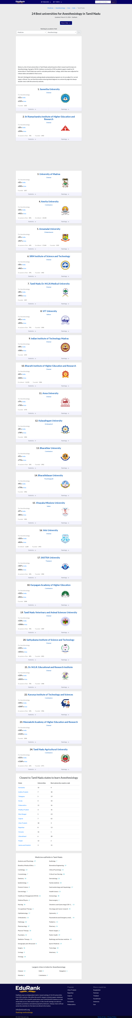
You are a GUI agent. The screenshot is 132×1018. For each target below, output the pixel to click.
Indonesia (96, 1001)
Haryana (21, 832)
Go (79, 32)
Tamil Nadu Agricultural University (49, 749)
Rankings (65, 109)
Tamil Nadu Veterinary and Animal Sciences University (48, 612)
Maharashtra (22, 805)
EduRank (74, 17)
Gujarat (20, 818)
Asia (68, 8)
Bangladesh (96, 990)
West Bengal (22, 814)
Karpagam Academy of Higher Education (48, 585)
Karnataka (21, 787)
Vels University (49, 530)
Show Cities (66, 23)
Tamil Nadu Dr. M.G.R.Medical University (49, 283)
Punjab (20, 841)
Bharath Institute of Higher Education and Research (48, 365)
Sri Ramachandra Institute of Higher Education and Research (49, 118)
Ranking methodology (24, 1012)
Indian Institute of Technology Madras (49, 338)
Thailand (96, 996)
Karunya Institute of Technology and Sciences (48, 694)
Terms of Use (101, 1017)
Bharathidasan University (49, 475)
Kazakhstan (97, 998)
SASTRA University (48, 557)
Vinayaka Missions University (49, 502)
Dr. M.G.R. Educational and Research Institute (49, 667)
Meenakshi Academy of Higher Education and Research (49, 722)
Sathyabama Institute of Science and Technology (48, 639)
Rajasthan (21, 827)
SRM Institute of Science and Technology (48, 256)
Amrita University (49, 201)
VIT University (48, 311)
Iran (94, 1004)
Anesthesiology (60, 8)
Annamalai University (48, 229)
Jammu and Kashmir (24, 845)
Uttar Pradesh (22, 823)
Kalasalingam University (48, 420)
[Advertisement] (31, 51)
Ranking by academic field (49, 29)
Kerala (20, 801)
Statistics (32, 109)
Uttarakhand (22, 836)
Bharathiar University (48, 448)
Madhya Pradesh (23, 810)
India (73, 8)
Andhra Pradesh (23, 792)
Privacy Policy (111, 1017)
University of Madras (48, 174)
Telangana (21, 796)
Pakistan (96, 993)
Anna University (48, 393)
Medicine (50, 8)
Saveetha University (49, 89)
